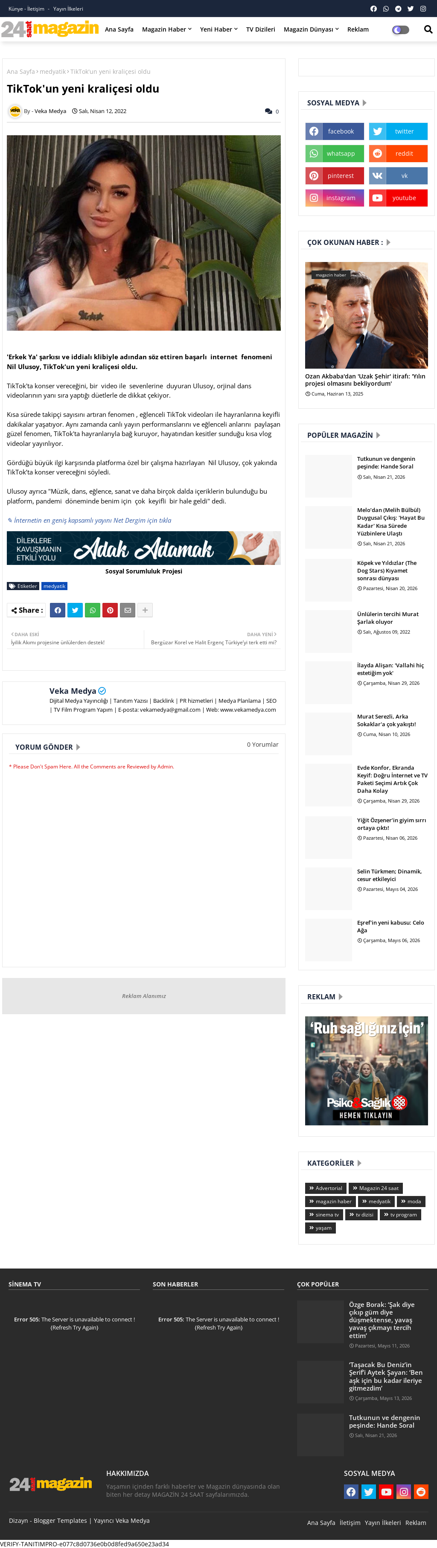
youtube (404, 198)
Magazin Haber (164, 29)
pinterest (341, 176)
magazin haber (334, 1201)
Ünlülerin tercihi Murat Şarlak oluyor (388, 618)
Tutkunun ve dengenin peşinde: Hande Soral (386, 462)
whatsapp (341, 153)
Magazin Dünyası (308, 29)
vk (405, 176)
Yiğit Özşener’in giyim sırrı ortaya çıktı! (391, 824)
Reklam (358, 29)
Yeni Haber (216, 29)
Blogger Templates (60, 1520)
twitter (404, 131)
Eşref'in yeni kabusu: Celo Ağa (390, 926)
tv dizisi (364, 1214)
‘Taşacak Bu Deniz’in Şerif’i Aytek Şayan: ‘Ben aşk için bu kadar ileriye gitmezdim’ (386, 1376)
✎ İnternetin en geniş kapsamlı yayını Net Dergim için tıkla (89, 520)
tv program (403, 1214)
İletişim (350, 1523)
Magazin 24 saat (379, 1188)
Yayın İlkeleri (68, 8)
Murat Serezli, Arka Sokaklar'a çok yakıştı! (386, 720)
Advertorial (329, 1188)
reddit (404, 153)
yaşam (324, 1227)
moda (414, 1201)
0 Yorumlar (263, 744)
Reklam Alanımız (144, 996)
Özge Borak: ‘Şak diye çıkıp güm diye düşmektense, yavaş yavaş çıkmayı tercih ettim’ (382, 1320)
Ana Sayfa (119, 29)
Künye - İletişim (27, 8)
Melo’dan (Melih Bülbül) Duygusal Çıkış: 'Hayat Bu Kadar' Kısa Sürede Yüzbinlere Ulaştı (391, 521)
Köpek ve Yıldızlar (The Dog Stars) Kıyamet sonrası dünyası (387, 570)
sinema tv (327, 1214)
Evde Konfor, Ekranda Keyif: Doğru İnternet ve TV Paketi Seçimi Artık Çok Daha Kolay (392, 779)
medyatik (53, 71)
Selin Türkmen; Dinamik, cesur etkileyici (389, 875)
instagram (340, 198)
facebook (341, 131)
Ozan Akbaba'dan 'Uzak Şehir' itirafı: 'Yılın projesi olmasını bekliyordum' (365, 380)
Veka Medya (73, 691)
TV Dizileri (260, 29)
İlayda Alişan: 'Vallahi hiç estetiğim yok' (390, 669)
